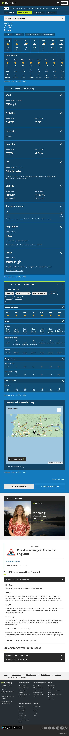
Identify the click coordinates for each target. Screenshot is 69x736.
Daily (10, 13)
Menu (64, 3)
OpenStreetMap (59, 462)
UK (51, 13)
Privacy (35, 713)
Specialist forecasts (24, 694)
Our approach (37, 685)
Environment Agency (13, 561)
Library (35, 697)
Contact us (22, 718)
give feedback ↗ (44, 8)
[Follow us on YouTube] (45, 728)
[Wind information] (63, 321)
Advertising (51, 699)
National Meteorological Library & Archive (7, 691)
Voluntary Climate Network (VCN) (6, 702)
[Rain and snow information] (63, 381)
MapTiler (51, 462)
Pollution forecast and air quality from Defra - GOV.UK (24, 245)
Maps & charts (23, 690)
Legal (35, 711)
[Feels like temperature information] (61, 113)
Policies (35, 703)
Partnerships (22, 715)
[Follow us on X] (41, 728)
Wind (9, 293)
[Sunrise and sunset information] (61, 206)
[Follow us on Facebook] (49, 728)
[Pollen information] (61, 253)
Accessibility (37, 706)
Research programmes (39, 682)
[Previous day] (7, 88)
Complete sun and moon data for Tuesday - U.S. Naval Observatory (28, 219)
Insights (50, 697)
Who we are (22, 706)
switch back (56, 8)
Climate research (38, 690)
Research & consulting (54, 694)
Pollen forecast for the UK (14, 271)
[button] (34, 432)
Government (52, 685)
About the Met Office (25, 703)
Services (50, 682)
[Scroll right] (63, 55)
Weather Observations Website (7, 697)
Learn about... (22, 697)
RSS (34, 715)
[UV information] (61, 162)
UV (9, 298)
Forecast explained (58, 479)
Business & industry (54, 690)
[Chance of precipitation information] (61, 131)
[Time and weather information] (63, 307)
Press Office (22, 711)
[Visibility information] (61, 186)
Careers (21, 713)
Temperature (22, 293)
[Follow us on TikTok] (53, 728)
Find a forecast (23, 685)
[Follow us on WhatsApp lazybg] (66, 728)
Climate (21, 692)
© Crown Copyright (63, 733)
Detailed (24, 13)
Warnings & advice (24, 688)
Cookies (35, 709)
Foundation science (38, 694)
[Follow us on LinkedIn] (62, 728)
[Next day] (11, 88)
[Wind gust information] (61, 95)
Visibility (18, 298)
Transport (51, 688)
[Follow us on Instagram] (57, 728)
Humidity (53, 293)
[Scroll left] (58, 55)
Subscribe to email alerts (24, 721)
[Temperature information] (63, 359)
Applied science (37, 692)
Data (49, 692)
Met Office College (6, 686)
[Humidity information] (61, 144)
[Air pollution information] (61, 227)
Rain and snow (39, 293)
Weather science (38, 688)
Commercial (22, 709)
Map (39, 13)
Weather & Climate (24, 682)
